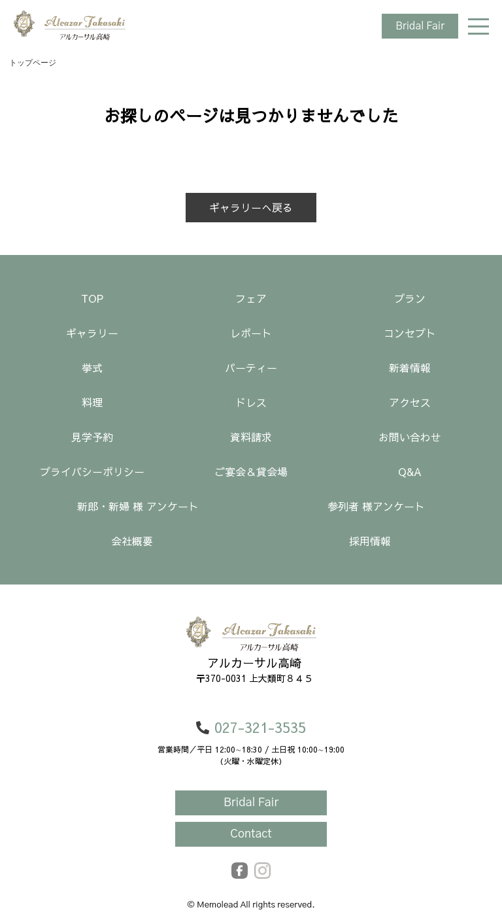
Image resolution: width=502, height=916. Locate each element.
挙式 (92, 367)
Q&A (410, 471)
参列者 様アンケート (376, 506)
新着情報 (410, 367)
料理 (92, 402)
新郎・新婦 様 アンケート (138, 506)
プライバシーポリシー (92, 471)
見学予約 (92, 437)
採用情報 (370, 541)
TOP (92, 298)
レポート (251, 333)
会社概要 (132, 541)
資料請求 (251, 437)
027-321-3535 (251, 727)
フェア (251, 298)
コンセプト (410, 333)
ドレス (251, 402)
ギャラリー (92, 333)
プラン (410, 298)
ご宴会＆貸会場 (251, 471)
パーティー (251, 367)
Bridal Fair (419, 26)
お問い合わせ (409, 437)
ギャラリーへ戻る (251, 207)
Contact (250, 834)
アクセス (410, 402)
